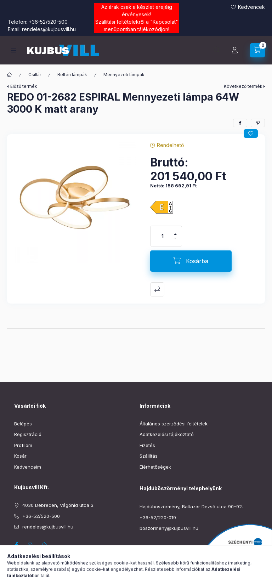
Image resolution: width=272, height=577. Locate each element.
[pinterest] (258, 123)
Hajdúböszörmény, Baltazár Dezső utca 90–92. (191, 506)
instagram (30, 545)
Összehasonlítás (157, 289)
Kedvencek (251, 7)
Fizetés (147, 445)
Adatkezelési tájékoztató (167, 434)
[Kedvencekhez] (251, 133)
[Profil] (235, 50)
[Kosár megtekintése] (257, 50)
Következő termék (243, 86)
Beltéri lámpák (72, 74)
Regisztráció (27, 434)
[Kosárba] (191, 261)
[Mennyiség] (162, 236)
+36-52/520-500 (48, 22)
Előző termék (23, 86)
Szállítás (149, 456)
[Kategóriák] (13, 50)
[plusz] (175, 231)
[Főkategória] (9, 75)
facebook (16, 545)
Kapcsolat (164, 22)
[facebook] (240, 123)
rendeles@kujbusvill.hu (49, 29)
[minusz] (175, 241)
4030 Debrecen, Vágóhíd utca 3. (58, 505)
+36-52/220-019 (158, 517)
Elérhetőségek (155, 467)
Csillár (34, 74)
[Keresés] (217, 50)
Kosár (20, 456)
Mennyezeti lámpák (123, 74)
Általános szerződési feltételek (174, 423)
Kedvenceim (27, 467)
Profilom (23, 445)
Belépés (23, 423)
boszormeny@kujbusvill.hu (169, 528)
